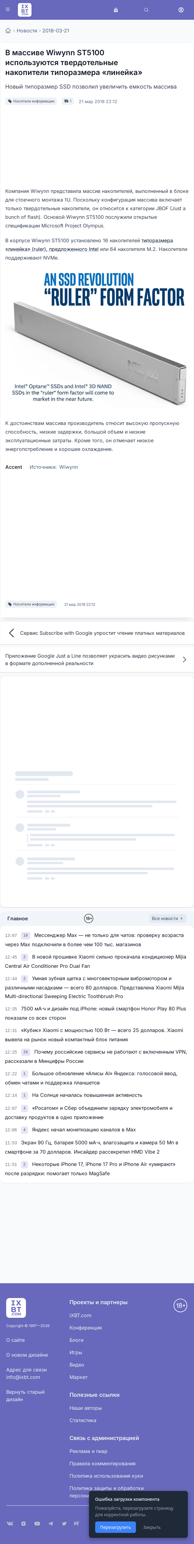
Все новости (168, 918)
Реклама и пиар (89, 1451)
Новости (27, 30)
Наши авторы (86, 1408)
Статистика (83, 1420)
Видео (77, 1365)
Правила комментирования (103, 1463)
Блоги (76, 1340)
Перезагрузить (115, 1527)
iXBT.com (80, 1315)
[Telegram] (50, 1523)
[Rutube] (78, 1523)
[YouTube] (37, 1523)
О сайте (15, 1340)
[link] (26, 935)
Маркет (78, 1377)
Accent (13, 467)
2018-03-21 (55, 30)
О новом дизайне (27, 1355)
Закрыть (152, 1527)
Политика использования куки (106, 1476)
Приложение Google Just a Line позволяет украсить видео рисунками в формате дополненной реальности (97, 659)
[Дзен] (23, 1523)
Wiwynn (68, 467)
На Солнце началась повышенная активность (87, 1095)
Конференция (86, 1328)
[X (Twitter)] (64, 1523)
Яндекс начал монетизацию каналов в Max (84, 1129)
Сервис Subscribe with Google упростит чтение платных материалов (95, 633)
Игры (76, 1352)
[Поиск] (146, 10)
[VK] (10, 1523)
